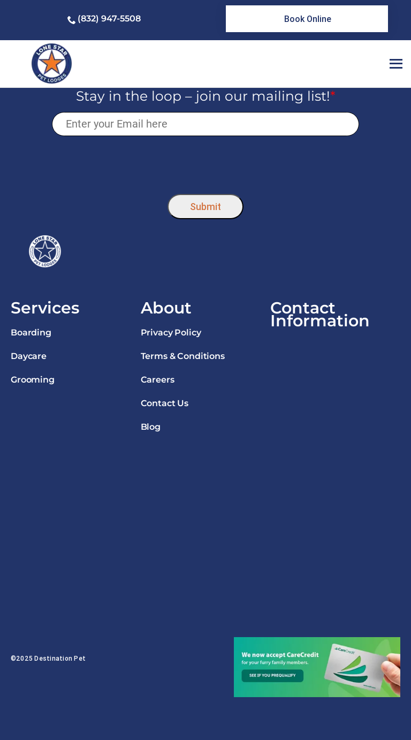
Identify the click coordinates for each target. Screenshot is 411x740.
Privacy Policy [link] (171, 332)
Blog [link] (151, 427)
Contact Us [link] (164, 403)
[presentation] (206, 162)
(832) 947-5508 (109, 18)
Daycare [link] (29, 356)
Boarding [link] (31, 332)
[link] (307, 18)
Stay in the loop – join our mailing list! (206, 96)
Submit (205, 206)
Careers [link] (157, 380)
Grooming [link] (33, 380)
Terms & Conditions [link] (183, 356)
